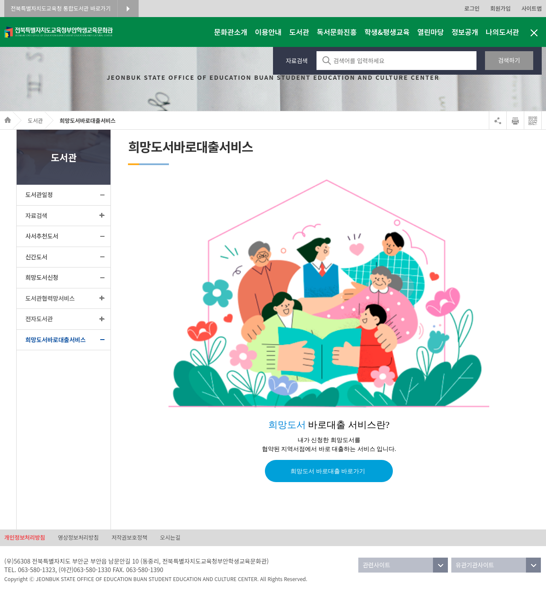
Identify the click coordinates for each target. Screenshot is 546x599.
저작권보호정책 (129, 538)
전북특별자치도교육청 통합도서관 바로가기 (61, 8)
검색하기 (509, 60)
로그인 (471, 8)
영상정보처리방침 (78, 538)
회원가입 (500, 8)
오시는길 (170, 538)
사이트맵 (531, 8)
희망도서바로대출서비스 (88, 120)
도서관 (35, 120)
